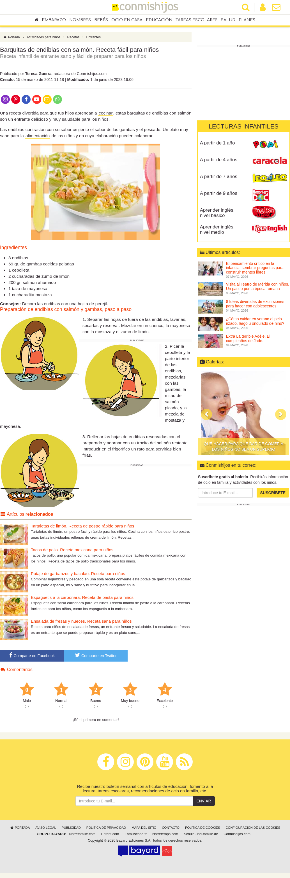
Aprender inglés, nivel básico (217, 212)
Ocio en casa (126, 20)
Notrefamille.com (82, 834)
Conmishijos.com (237, 834)
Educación (159, 20)
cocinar (106, 113)
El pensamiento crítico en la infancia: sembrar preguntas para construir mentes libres (255, 267)
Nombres (80, 20)
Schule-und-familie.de (201, 834)
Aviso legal (45, 827)
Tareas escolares (197, 20)
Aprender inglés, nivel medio (217, 229)
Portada (11, 37)
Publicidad (71, 827)
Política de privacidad (106, 827)
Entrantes (93, 37)
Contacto (170, 827)
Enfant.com (110, 834)
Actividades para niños (44, 37)
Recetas (73, 37)
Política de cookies (202, 827)
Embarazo (54, 20)
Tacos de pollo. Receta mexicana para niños (72, 549)
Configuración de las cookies (253, 827)
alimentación (38, 135)
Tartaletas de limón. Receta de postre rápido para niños (82, 526)
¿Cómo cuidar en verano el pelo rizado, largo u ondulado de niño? (255, 321)
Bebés (101, 20)
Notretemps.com (165, 834)
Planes (247, 20)
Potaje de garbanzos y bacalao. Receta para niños (78, 573)
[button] (206, 414)
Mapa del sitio (144, 827)
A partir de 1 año (217, 143)
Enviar (203, 801)
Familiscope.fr (136, 834)
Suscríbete (273, 493)
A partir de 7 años (218, 176)
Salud (228, 20)
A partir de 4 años (218, 159)
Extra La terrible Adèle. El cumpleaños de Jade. (248, 338)
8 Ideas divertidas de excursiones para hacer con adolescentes (255, 303)
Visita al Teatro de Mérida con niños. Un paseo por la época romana (257, 286)
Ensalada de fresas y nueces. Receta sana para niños (81, 621)
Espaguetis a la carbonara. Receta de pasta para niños (82, 597)
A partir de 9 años (218, 193)
